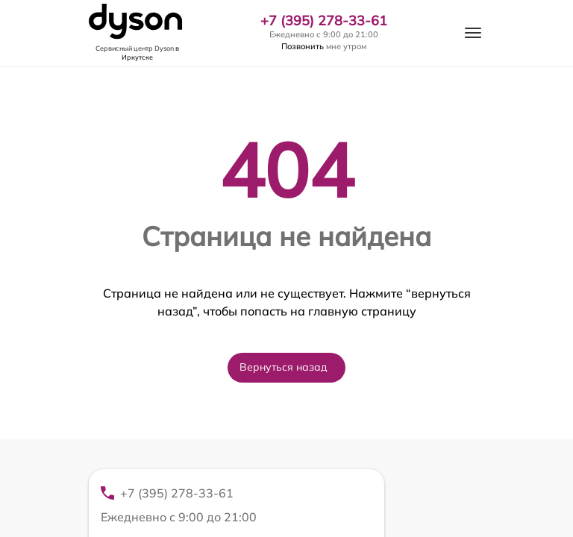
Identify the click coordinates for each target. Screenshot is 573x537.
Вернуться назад (283, 367)
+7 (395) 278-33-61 (323, 21)
